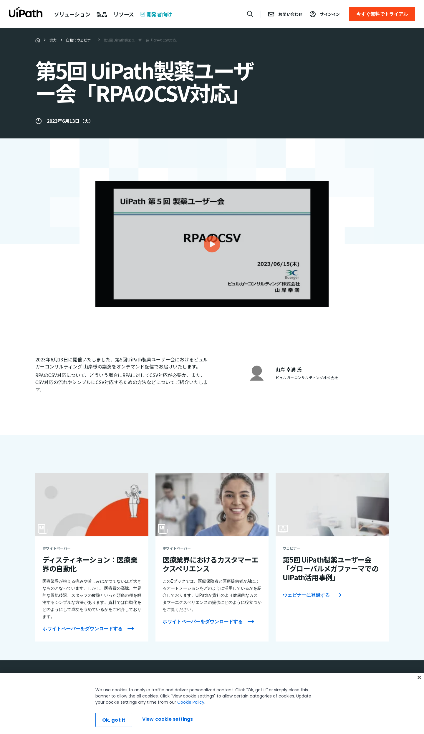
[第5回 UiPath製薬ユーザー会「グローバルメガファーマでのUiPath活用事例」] (332, 557)
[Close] (419, 693)
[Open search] (250, 14)
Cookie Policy (190, 718)
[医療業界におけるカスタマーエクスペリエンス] (212, 557)
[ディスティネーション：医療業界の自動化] (91, 557)
